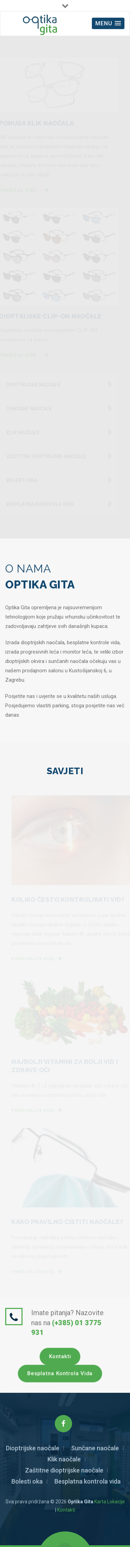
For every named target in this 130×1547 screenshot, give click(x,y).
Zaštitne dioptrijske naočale (64, 1470)
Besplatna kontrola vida (60, 1373)
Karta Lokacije (109, 1501)
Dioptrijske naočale (32, 1448)
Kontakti (60, 1356)
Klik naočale (64, 1459)
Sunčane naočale (95, 1448)
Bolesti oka (27, 1481)
